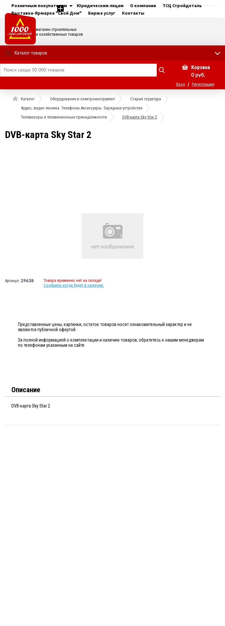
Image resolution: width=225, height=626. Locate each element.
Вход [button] (180, 84)
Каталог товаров (31, 53)
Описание (25, 390)
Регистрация (203, 84)
